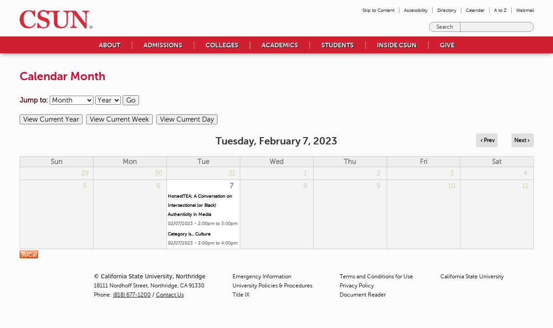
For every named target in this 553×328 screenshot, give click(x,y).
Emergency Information (262, 276)
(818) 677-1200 (132, 295)
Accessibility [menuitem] (416, 10)
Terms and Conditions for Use (376, 276)
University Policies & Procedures (272, 285)
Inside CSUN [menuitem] (397, 45)
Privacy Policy (357, 285)
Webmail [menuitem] (525, 10)
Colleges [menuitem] (222, 45)
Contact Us (170, 295)
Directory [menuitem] (446, 10)
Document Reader (363, 295)
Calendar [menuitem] (475, 10)
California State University (472, 276)
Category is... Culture (189, 233)
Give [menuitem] (447, 45)
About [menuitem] (109, 45)
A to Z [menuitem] (500, 10)
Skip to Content (378, 10)
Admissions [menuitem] (163, 45)
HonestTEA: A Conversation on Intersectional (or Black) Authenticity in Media (200, 205)
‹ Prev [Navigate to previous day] (488, 140)
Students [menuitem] (337, 45)
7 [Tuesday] (231, 186)
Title (241, 295)
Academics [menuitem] (280, 45)
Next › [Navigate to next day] (521, 140)
